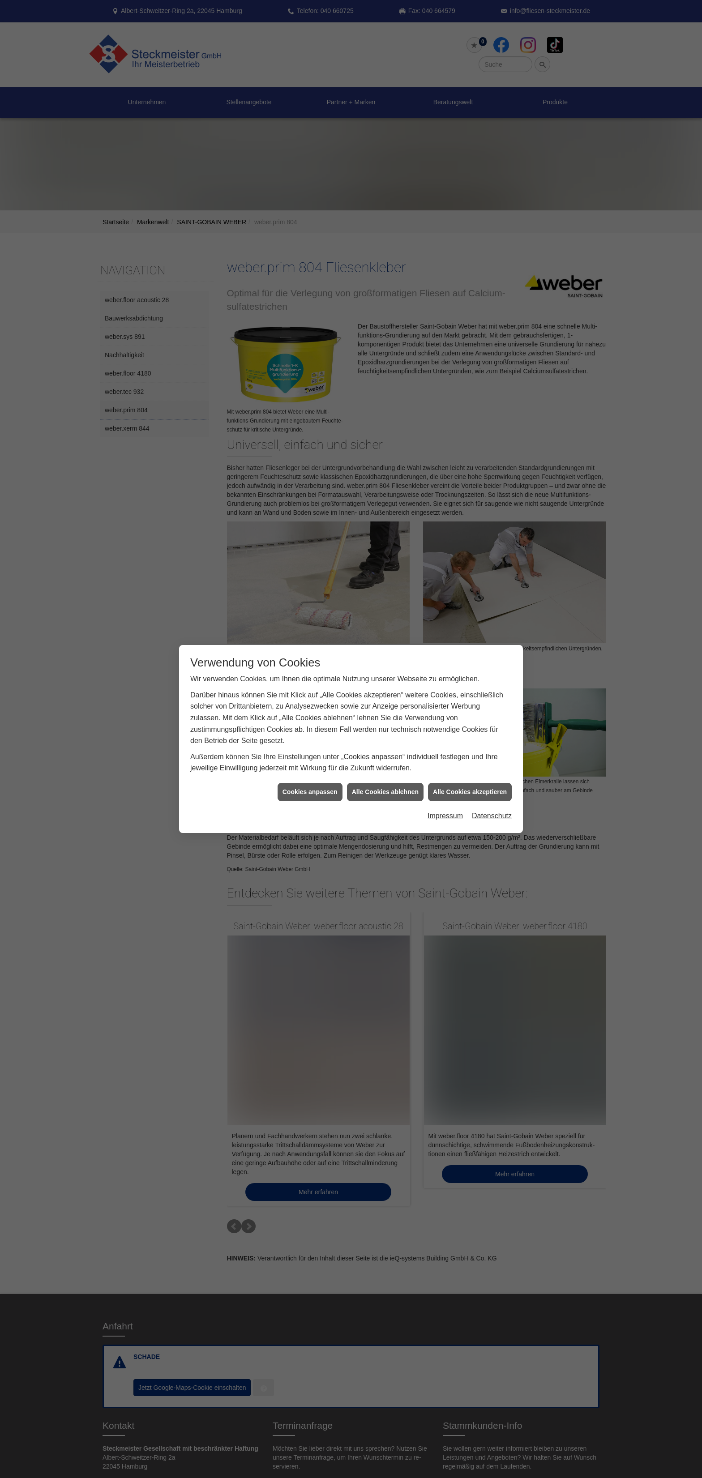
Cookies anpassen (310, 791)
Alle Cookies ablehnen (385, 791)
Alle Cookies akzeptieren (470, 791)
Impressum (445, 816)
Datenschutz (492, 816)
